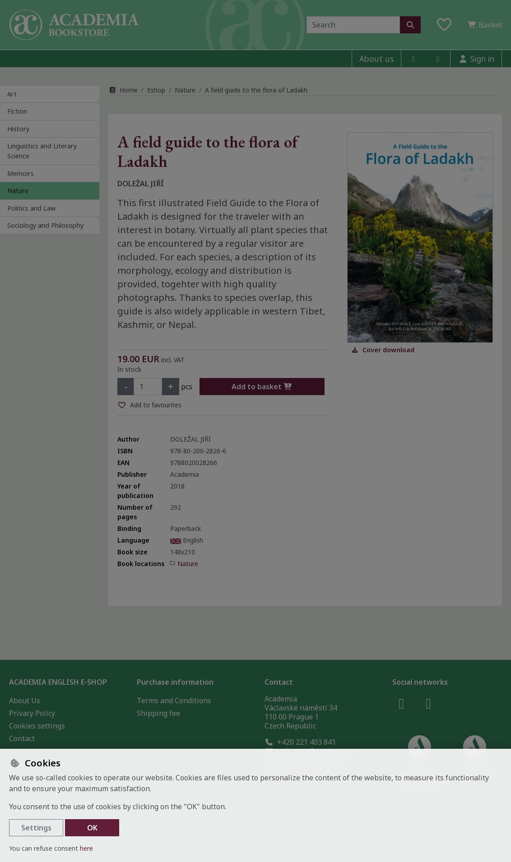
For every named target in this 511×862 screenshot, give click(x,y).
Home (123, 90)
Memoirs (20, 173)
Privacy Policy (32, 713)
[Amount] (148, 386)
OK (92, 828)
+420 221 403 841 (300, 742)
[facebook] (413, 58)
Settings (36, 828)
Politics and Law (31, 208)
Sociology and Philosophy (45, 225)
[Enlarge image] (420, 237)
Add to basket (262, 387)
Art (12, 94)
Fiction (17, 111)
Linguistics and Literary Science (42, 151)
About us (376, 58)
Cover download (383, 350)
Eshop (156, 90)
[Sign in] (476, 58)
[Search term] (353, 24)
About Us (24, 700)
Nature (17, 190)
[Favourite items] (444, 25)
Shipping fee (158, 713)
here (86, 848)
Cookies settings (37, 726)
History (18, 128)
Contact (22, 738)
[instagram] (438, 58)
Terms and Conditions (174, 700)
